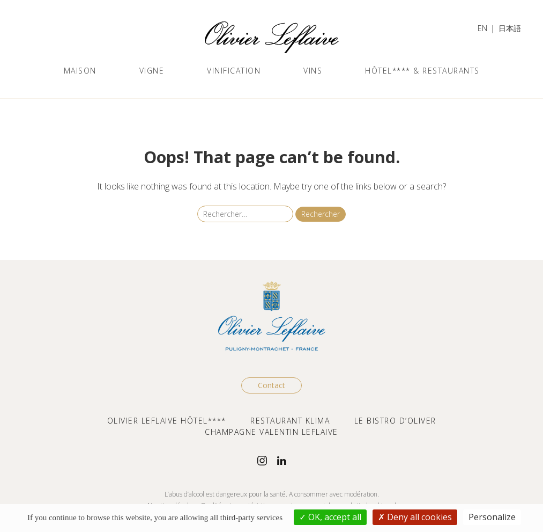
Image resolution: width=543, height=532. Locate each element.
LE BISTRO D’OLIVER (395, 421)
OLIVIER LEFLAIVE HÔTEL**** (166, 421)
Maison (80, 70)
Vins (312, 70)
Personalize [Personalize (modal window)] (492, 517)
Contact (271, 385)
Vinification (234, 70)
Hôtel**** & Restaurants (422, 70)
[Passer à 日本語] (509, 29)
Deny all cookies (415, 517)
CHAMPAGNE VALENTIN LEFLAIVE (271, 432)
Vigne (152, 70)
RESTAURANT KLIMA (290, 421)
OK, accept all (330, 517)
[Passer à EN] (482, 29)
